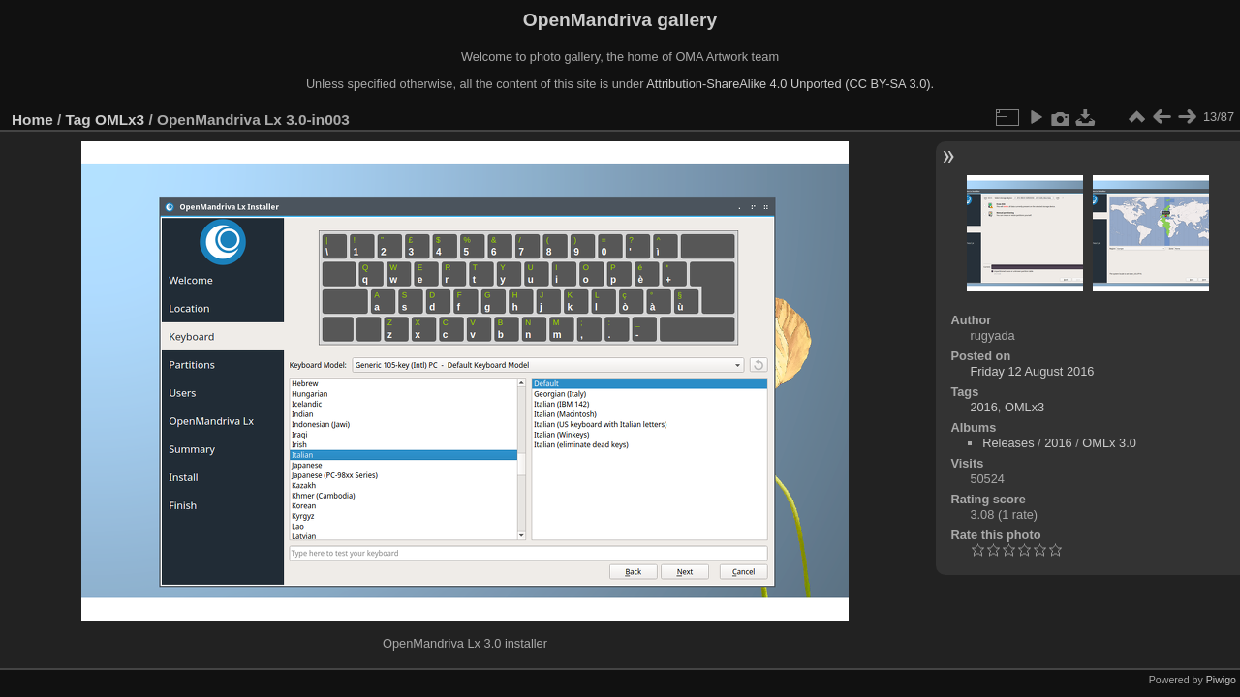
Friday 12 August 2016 (1032, 371)
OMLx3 (119, 119)
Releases (1008, 443)
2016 (983, 407)
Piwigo (1221, 679)
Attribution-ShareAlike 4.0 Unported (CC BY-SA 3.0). (790, 83)
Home (32, 119)
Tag (78, 119)
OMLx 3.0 (1108, 443)
